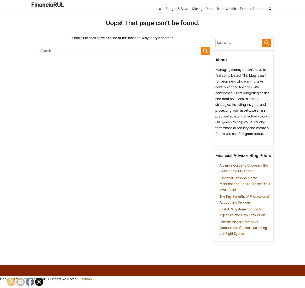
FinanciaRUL (47, 4)
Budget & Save (177, 9)
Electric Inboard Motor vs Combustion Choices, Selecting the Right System (243, 228)
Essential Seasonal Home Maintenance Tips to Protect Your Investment (245, 184)
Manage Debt (202, 9)
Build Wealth (226, 9)
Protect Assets (252, 9)
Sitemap (86, 279)
